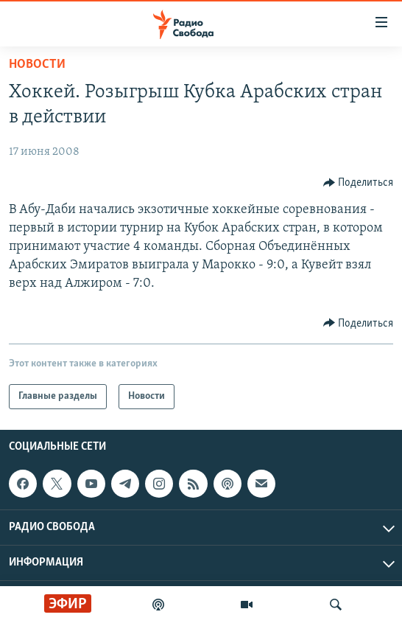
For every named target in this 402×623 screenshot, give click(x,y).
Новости (37, 65)
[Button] (358, 183)
